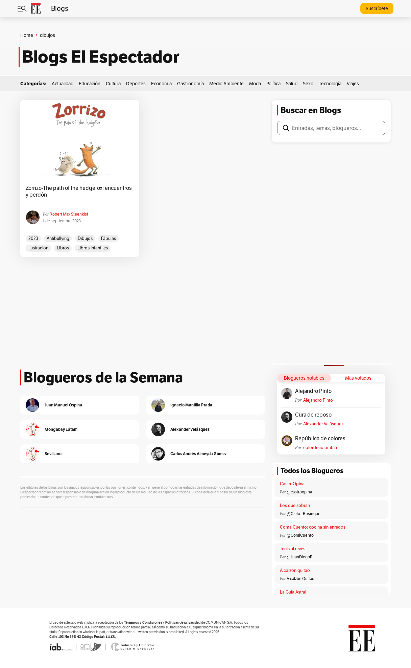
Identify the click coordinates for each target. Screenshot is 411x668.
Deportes (136, 84)
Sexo (308, 84)
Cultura (113, 84)
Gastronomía (190, 84)
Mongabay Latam (61, 429)
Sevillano (53, 453)
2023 (33, 238)
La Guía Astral (293, 592)
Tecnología (330, 84)
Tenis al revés (292, 549)
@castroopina (299, 491)
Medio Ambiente (226, 84)
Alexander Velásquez (323, 424)
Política (273, 84)
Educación (89, 84)
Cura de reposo (313, 414)
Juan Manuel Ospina (63, 404)
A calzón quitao (295, 570)
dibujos (85, 238)
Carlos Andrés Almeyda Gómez (198, 453)
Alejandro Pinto (313, 391)
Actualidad (62, 84)
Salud (291, 84)
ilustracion (38, 248)
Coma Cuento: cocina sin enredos (312, 527)
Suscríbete (377, 8)
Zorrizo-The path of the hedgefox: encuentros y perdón (79, 191)
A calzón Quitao (300, 578)
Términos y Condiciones (143, 622)
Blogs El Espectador (100, 56)
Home (26, 35)
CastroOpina (292, 484)
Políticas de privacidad (182, 622)
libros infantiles (92, 248)
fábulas (108, 238)
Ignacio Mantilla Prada (191, 404)
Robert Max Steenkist (69, 214)
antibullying (58, 238)
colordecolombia (320, 447)
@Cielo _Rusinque (303, 513)
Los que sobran (295, 505)
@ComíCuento (300, 535)
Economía (161, 84)
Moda (255, 84)
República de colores (320, 438)
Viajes (353, 84)
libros (63, 248)
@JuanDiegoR (300, 556)
